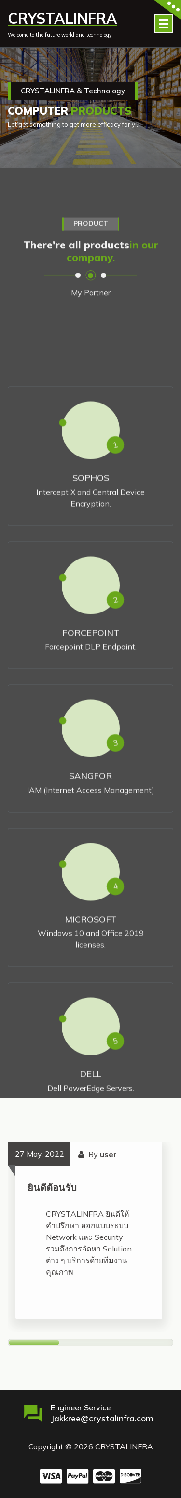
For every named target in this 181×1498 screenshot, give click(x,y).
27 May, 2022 (39, 1154)
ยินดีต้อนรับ (52, 1188)
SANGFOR (90, 879)
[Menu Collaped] (163, 23)
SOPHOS (90, 580)
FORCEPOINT (90, 735)
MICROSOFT (91, 1022)
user (108, 1154)
